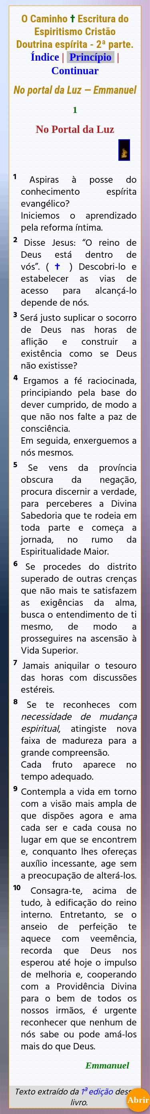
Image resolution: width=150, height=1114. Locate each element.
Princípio (90, 57)
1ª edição (96, 1091)
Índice (45, 57)
